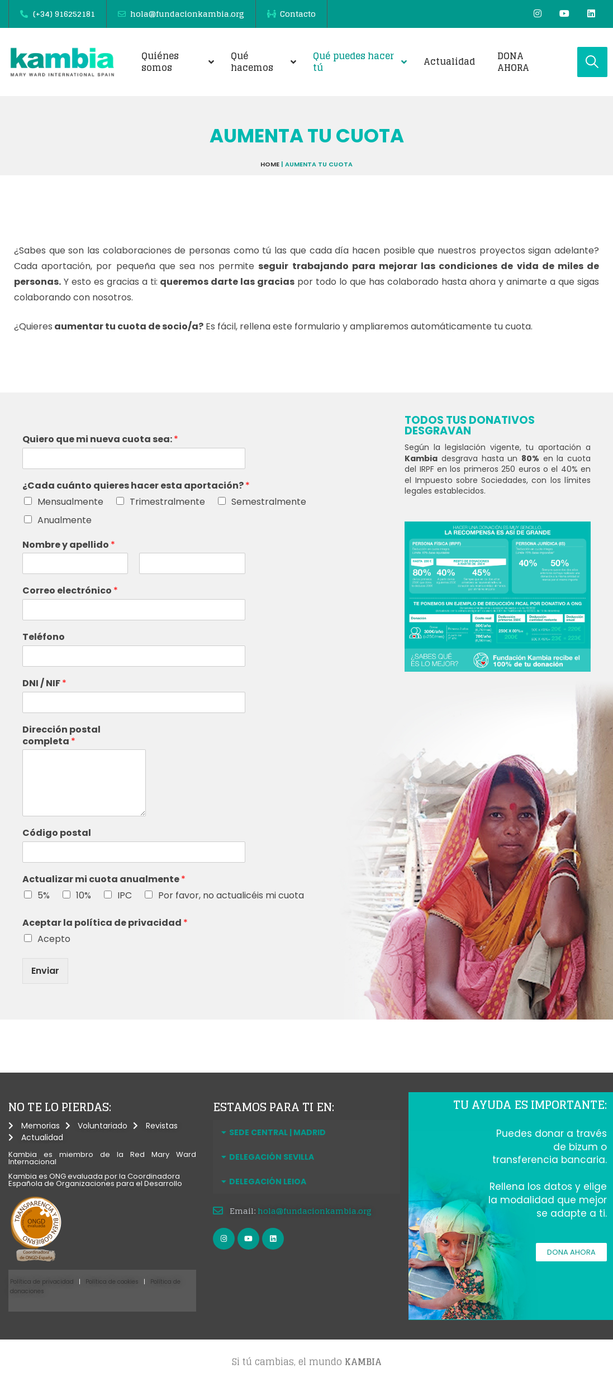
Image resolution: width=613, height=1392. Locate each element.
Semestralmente (268, 501)
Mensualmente (70, 501)
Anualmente (64, 520)
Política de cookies (112, 1282)
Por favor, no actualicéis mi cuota (231, 895)
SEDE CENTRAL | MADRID (277, 1132)
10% (83, 895)
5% (43, 895)
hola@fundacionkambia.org (315, 1211)
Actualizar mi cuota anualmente (104, 880)
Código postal (56, 833)
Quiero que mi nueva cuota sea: (100, 440)
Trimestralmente (167, 501)
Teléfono (43, 637)
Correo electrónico (70, 591)
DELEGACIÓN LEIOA (267, 1181)
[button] (307, 1132)
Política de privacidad (42, 1282)
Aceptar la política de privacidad (105, 923)
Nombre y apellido (68, 545)
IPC (124, 895)
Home (269, 164)
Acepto (53, 938)
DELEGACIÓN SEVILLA (271, 1157)
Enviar (45, 970)
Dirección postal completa (61, 736)
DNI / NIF (44, 684)
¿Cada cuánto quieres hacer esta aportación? (136, 486)
